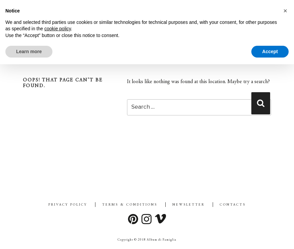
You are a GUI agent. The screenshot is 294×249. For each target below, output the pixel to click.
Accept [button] (270, 51)
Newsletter (188, 205)
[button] (285, 10)
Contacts (233, 205)
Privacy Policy (67, 205)
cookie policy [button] (57, 28)
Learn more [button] (29, 51)
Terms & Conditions (129, 205)
